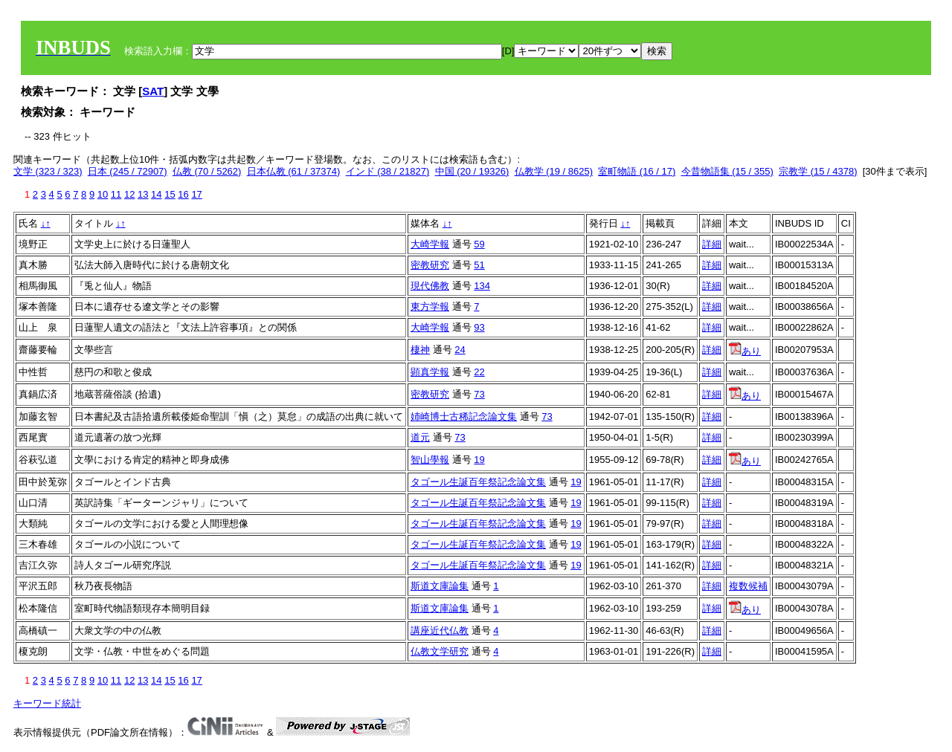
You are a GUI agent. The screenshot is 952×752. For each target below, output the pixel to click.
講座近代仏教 (440, 630)
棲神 (420, 349)
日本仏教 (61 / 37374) (294, 171)
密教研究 (430, 264)
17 (196, 194)
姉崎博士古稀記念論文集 (464, 416)
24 (459, 349)
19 (479, 459)
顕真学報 (430, 371)
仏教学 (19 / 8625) (554, 171)
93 (479, 327)
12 (129, 194)
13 (143, 194)
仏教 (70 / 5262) (207, 171)
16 (183, 194)
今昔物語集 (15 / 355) (727, 171)
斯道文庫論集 (440, 585)
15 (169, 194)
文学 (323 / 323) (48, 171)
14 (156, 194)
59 (479, 244)
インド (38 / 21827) (388, 171)
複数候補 (748, 585)
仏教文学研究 (440, 651)
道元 (420, 437)
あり (745, 351)
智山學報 (430, 459)
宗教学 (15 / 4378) (818, 171)
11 (116, 194)
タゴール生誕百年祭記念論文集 (478, 481)
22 (479, 371)
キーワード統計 (47, 703)
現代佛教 (430, 285)
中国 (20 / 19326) (472, 171)
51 (479, 264)
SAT (153, 91)
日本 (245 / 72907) (127, 171)
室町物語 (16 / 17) (636, 171)
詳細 (711, 244)
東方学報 (430, 306)
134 (482, 285)
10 (102, 194)
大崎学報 (430, 244)
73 (479, 394)
